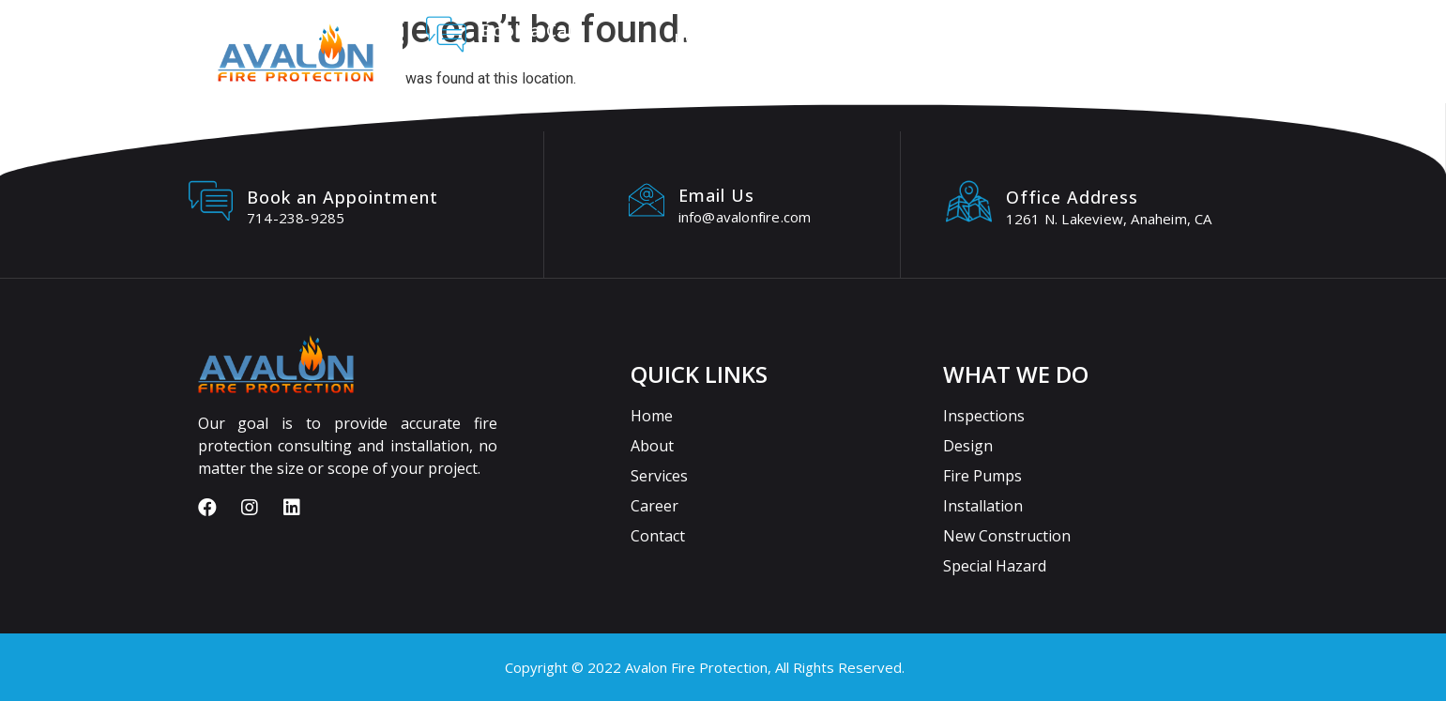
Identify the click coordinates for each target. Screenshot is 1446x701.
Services (875, 37)
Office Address (1072, 197)
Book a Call (528, 30)
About (778, 37)
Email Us (716, 195)
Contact (1075, 37)
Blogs (1169, 37)
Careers (975, 37)
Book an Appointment (342, 197)
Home (695, 37)
